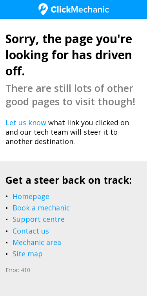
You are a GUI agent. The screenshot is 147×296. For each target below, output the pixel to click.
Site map (28, 253)
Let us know (25, 122)
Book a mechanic (41, 207)
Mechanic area (37, 242)
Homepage (31, 196)
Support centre (39, 219)
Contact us (31, 231)
